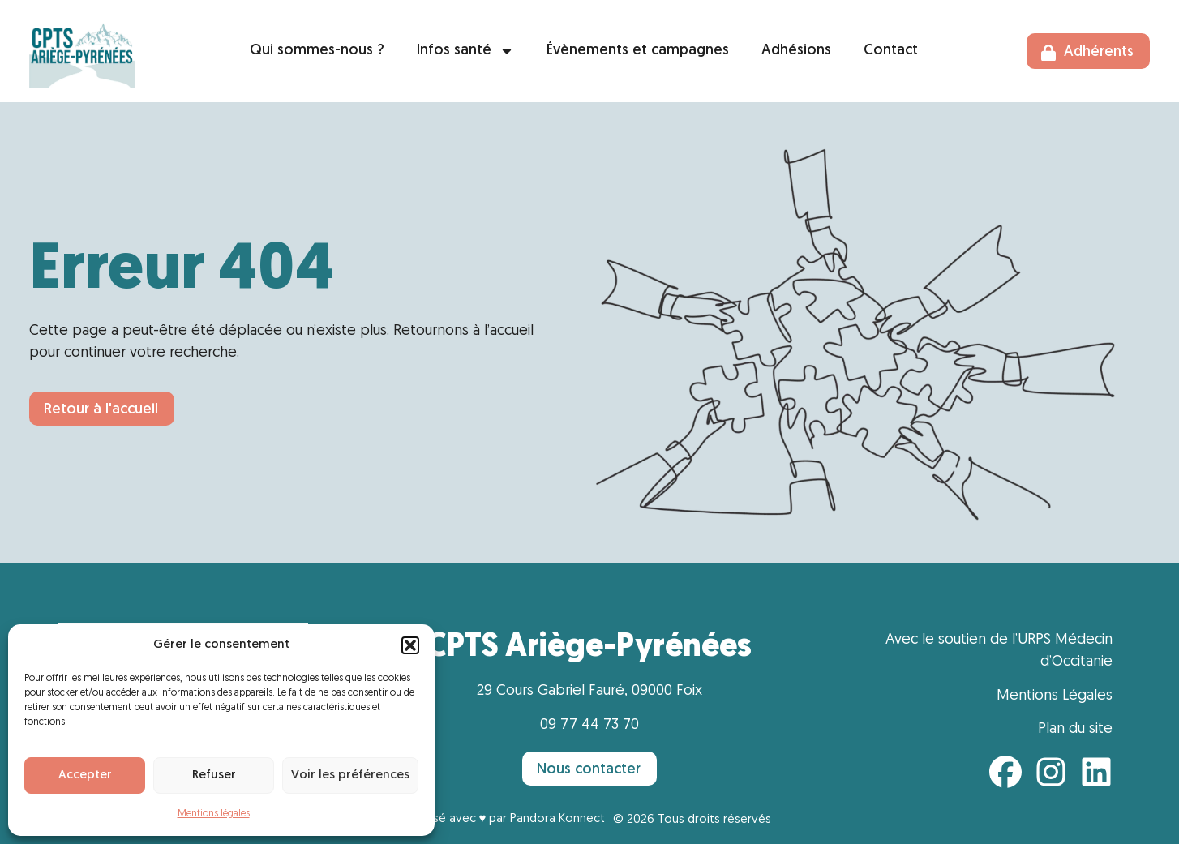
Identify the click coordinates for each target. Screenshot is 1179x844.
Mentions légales (214, 814)
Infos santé (465, 51)
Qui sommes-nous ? (317, 50)
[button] (410, 645)
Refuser (214, 775)
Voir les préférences (350, 775)
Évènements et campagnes (638, 50)
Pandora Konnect (557, 819)
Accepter (85, 775)
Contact (891, 50)
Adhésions (796, 50)
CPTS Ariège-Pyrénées (589, 648)
